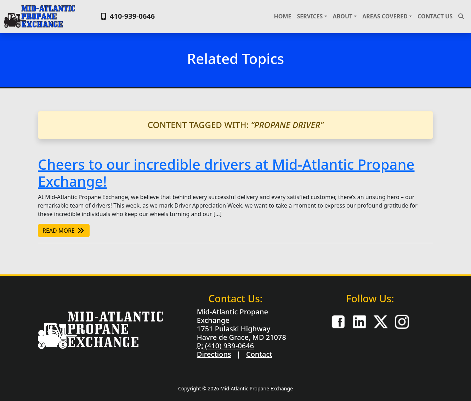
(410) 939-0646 (228, 345)
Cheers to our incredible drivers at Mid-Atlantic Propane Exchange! (226, 173)
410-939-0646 (127, 16)
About (343, 16)
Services (310, 16)
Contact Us (435, 16)
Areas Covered (385, 16)
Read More (63, 230)
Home (282, 16)
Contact (259, 354)
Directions (214, 354)
